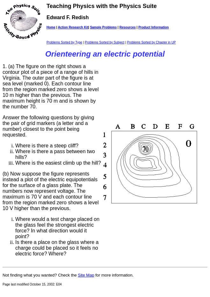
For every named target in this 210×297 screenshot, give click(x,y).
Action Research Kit (73, 27)
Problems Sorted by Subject (104, 42)
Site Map (86, 275)
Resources (127, 27)
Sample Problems (103, 27)
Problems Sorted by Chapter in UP (151, 42)
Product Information (153, 27)
